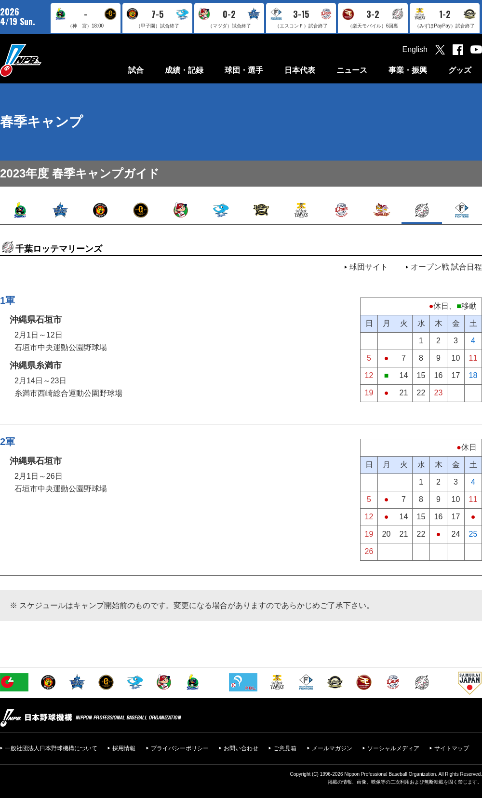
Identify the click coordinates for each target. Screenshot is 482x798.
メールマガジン (332, 748)
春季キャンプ (41, 121)
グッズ (459, 70)
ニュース (351, 70)
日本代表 (299, 70)
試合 (136, 70)
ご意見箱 (284, 748)
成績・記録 (184, 70)
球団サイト (368, 267)
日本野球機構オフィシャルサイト (45, 60)
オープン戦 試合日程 (446, 267)
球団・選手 (244, 70)
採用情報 (123, 748)
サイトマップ (451, 748)
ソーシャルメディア (393, 748)
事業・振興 (407, 70)
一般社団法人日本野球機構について (51, 748)
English (415, 49)
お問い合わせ (241, 748)
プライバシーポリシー (180, 748)
